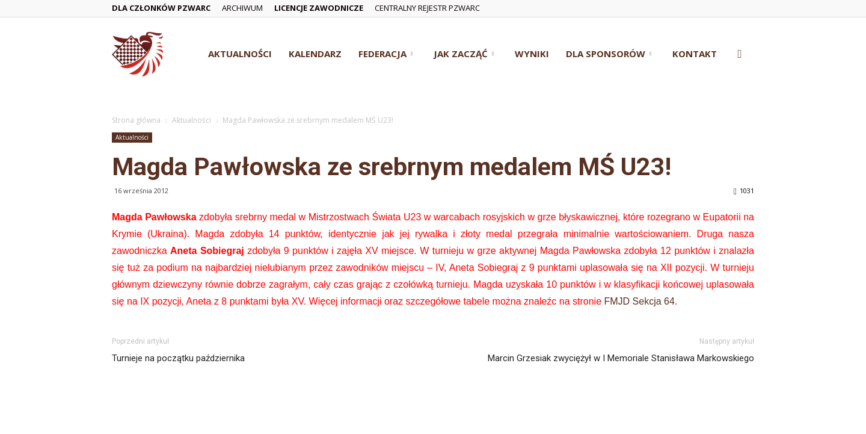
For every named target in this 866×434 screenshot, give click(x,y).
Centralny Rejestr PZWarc (427, 7)
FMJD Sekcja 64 (639, 301)
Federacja (385, 54)
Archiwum (242, 7)
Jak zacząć (464, 54)
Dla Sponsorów (608, 54)
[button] (739, 54)
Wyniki (532, 54)
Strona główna (136, 120)
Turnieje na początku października (178, 358)
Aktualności (240, 54)
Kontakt (694, 54)
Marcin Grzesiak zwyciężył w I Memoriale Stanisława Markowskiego (621, 358)
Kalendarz (315, 54)
